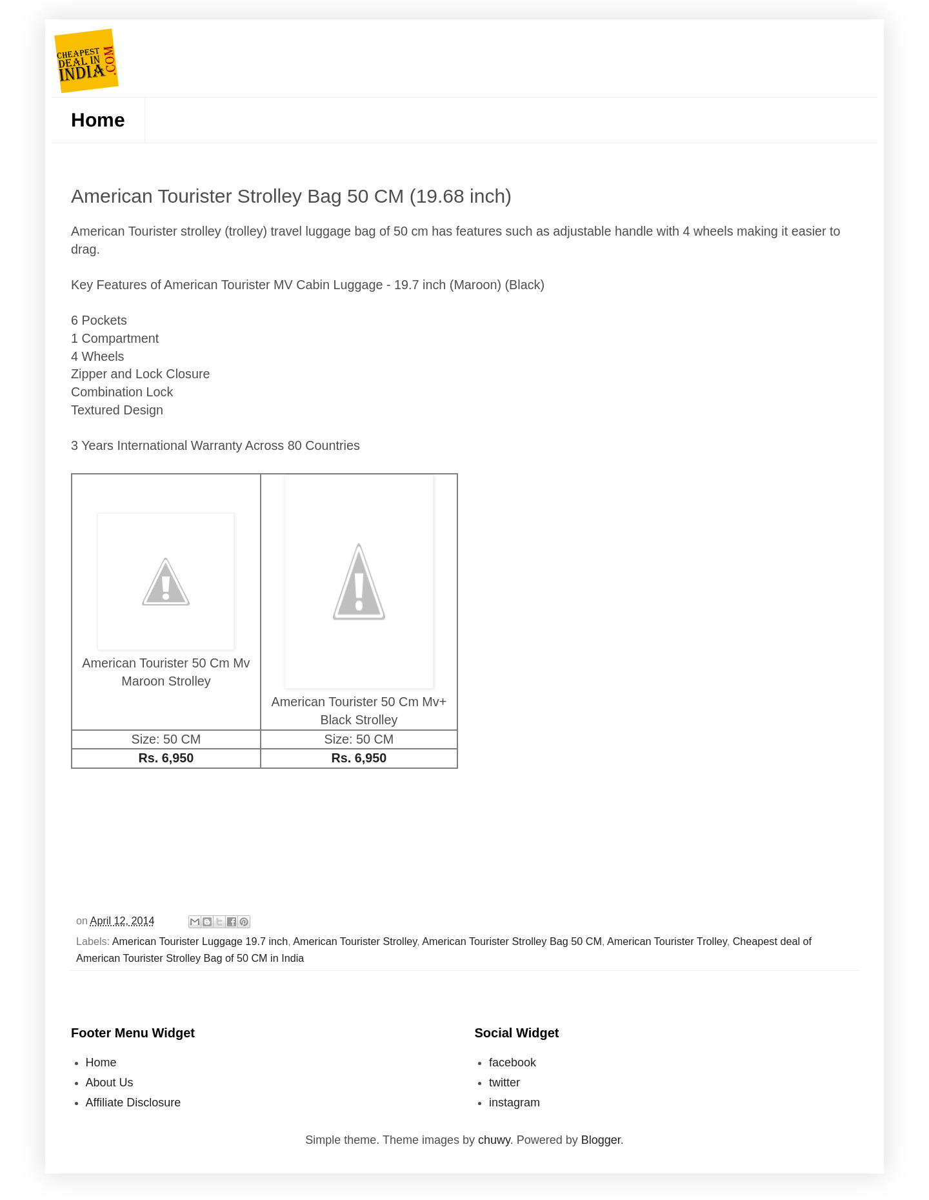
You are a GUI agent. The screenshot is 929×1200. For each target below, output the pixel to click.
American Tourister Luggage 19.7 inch (200, 941)
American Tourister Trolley (667, 941)
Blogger (601, 1140)
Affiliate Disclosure (133, 1102)
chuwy (494, 1140)
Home (98, 119)
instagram (514, 1102)
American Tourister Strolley (355, 941)
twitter (504, 1082)
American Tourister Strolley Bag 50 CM (512, 941)
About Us (110, 1082)
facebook (512, 1062)
